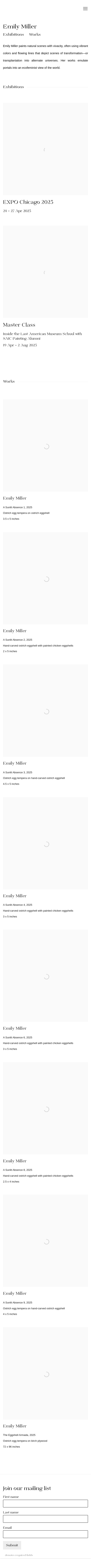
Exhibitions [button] (13, 35)
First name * (12, 1497)
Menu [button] (85, 9)
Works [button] (35, 35)
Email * (8, 1528)
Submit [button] (12, 1545)
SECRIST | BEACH (31, 9)
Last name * (12, 1512)
